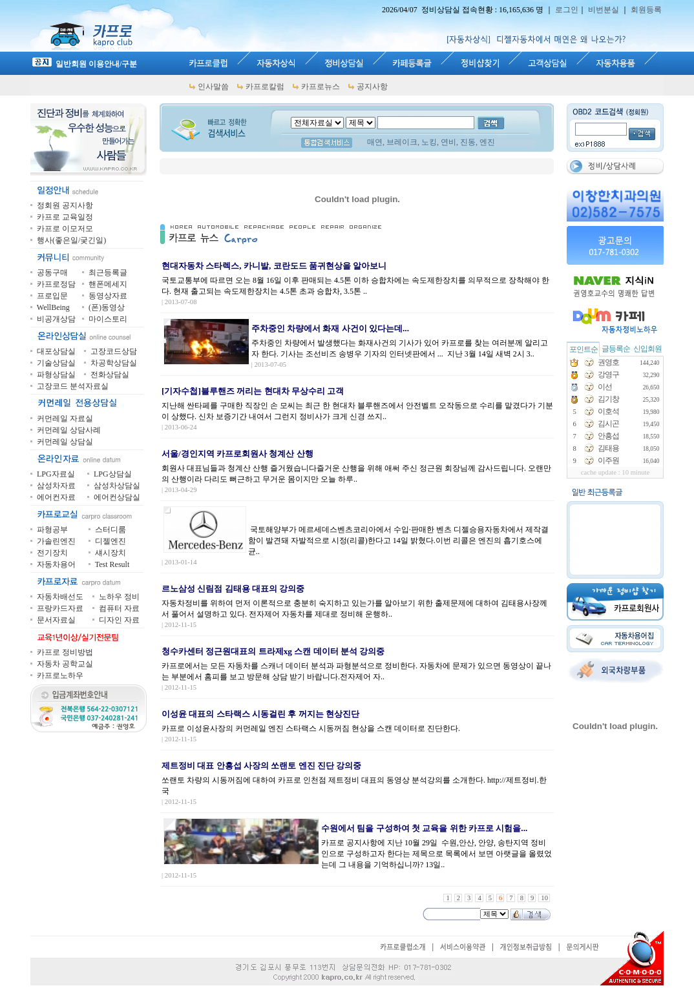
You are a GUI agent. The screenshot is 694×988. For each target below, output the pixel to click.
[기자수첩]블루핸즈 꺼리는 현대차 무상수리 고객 (253, 391)
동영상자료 (108, 295)
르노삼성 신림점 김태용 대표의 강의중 (233, 588)
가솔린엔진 (56, 541)
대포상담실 (56, 351)
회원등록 (646, 9)
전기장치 (52, 552)
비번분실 (603, 9)
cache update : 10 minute (615, 472)
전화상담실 (109, 374)
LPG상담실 (113, 474)
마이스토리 (108, 319)
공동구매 (52, 272)
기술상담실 (56, 362)
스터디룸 (110, 529)
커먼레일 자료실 (65, 418)
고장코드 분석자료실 (73, 386)
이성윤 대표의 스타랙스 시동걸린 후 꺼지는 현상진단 (260, 714)
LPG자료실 (56, 474)
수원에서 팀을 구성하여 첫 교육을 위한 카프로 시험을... (424, 828)
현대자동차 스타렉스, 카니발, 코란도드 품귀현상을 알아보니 (274, 266)
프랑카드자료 (60, 608)
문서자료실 (56, 619)
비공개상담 (56, 319)
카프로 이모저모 (65, 228)
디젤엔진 (110, 541)
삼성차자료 (56, 485)
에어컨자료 (56, 497)
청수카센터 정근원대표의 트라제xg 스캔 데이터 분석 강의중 (273, 651)
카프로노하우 (60, 675)
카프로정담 (56, 284)
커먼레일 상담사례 (69, 430)
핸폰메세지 (108, 284)
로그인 (566, 9)
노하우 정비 (119, 596)
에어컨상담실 (117, 497)
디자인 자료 (119, 619)
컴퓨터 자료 (119, 608)
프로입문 (52, 295)
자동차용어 (56, 564)
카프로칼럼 (265, 86)
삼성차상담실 (117, 485)
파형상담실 (56, 374)
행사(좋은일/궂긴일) (71, 240)
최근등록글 (108, 272)
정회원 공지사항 (65, 205)
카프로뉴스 (320, 86)
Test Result (112, 564)
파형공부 (52, 529)
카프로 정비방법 (65, 652)
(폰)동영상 (107, 307)
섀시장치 (110, 552)
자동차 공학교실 (65, 663)
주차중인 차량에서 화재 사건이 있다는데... (330, 328)
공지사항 (372, 86)
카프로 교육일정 (65, 216)
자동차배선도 (60, 596)
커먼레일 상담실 (65, 441)
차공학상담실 (113, 362)
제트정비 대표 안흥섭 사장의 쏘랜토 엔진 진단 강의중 (261, 765)
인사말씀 (213, 86)
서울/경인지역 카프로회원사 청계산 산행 (237, 453)
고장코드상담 (113, 351)
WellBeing (53, 307)
